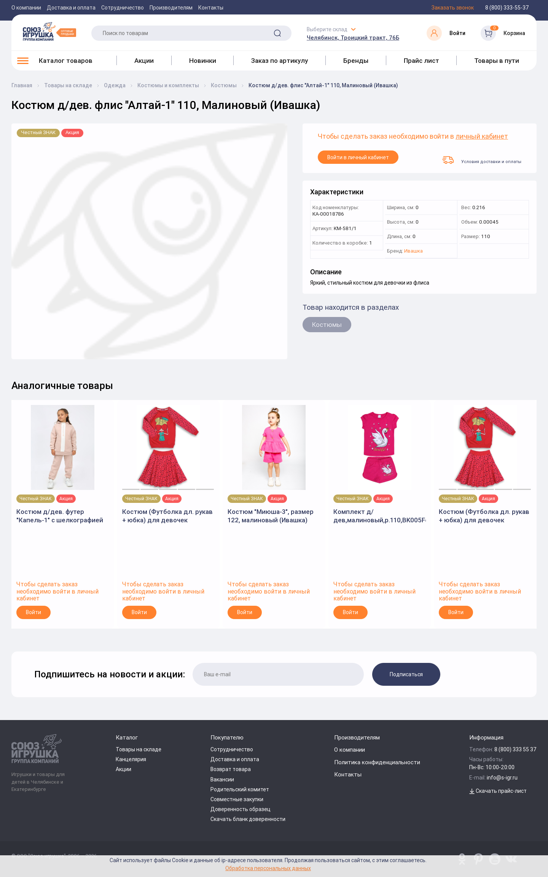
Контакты (210, 8)
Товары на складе (138, 749)
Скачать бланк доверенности (247, 819)
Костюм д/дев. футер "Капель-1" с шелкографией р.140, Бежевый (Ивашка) (59, 516)
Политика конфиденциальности (377, 762)
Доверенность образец (240, 809)
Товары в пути (496, 60)
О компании (26, 8)
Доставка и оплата (71, 8)
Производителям (171, 8)
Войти (33, 612)
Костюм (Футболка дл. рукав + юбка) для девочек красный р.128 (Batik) (484, 516)
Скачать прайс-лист (498, 791)
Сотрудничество (122, 8)
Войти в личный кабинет (358, 157)
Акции (144, 60)
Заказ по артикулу (279, 60)
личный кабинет (482, 137)
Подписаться (406, 674)
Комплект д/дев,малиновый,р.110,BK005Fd (379, 515)
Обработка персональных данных (268, 868)
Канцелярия (131, 759)
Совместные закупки (236, 799)
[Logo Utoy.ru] (49, 31)
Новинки (202, 60)
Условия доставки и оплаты (481, 160)
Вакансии (222, 779)
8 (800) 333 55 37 (515, 749)
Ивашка (413, 251)
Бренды (355, 60)
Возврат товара (230, 769)
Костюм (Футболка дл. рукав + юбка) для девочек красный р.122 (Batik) (167, 516)
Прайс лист (421, 60)
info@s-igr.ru (502, 778)
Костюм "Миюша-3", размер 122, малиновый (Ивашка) (271, 515)
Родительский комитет (239, 789)
